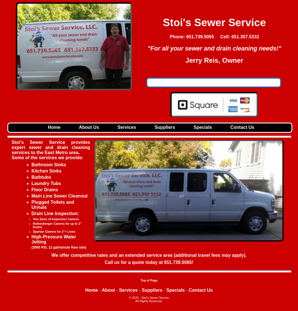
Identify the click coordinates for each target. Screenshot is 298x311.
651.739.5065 (178, 262)
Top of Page (149, 280)
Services (127, 127)
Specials (202, 127)
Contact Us (242, 127)
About (108, 290)
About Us (89, 127)
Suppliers (164, 127)
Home (54, 127)
